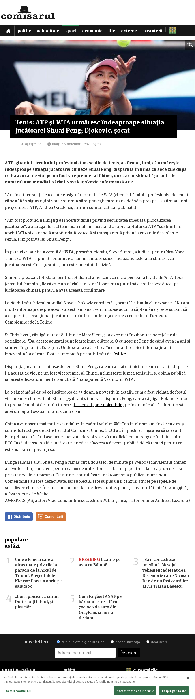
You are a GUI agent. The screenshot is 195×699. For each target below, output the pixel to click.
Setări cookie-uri (18, 692)
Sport (70, 30)
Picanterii (153, 30)
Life (111, 30)
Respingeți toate (174, 692)
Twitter (119, 353)
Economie (92, 30)
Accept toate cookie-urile (135, 692)
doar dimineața (125, 642)
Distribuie (18, 517)
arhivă (69, 669)
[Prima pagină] (8, 30)
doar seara (157, 642)
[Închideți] (188, 679)
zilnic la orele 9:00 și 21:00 (80, 642)
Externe (129, 30)
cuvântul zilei (142, 670)
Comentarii (50, 517)
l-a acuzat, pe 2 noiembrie (98, 404)
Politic (24, 30)
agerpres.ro (34, 144)
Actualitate (48, 30)
